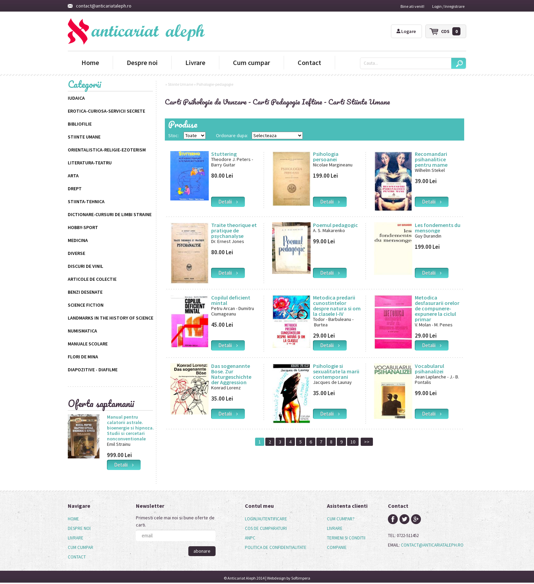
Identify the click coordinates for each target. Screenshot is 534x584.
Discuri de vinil (85, 266)
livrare (335, 528)
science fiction (86, 305)
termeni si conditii (346, 538)
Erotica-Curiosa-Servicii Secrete (106, 111)
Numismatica (82, 331)
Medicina (78, 240)
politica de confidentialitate (276, 547)
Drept (75, 188)
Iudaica (76, 98)
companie (337, 547)
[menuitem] (80, 519)
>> (367, 442)
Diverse (76, 253)
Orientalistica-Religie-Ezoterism (107, 150)
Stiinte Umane (84, 137)
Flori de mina (83, 357)
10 (352, 442)
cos (450, 31)
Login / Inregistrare (448, 6)
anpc (250, 538)
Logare (406, 31)
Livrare (195, 62)
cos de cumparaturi (266, 528)
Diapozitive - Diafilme (92, 370)
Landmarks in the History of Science (110, 318)
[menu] (80, 538)
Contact (309, 62)
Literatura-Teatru (90, 163)
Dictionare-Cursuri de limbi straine (110, 214)
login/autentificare (266, 519)
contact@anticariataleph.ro (99, 6)
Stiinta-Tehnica (86, 201)
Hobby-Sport (83, 227)
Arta (73, 176)
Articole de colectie (92, 279)
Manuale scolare (88, 344)
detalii (124, 464)
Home (90, 62)
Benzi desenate (85, 292)
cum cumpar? (341, 519)
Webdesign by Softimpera (288, 578)
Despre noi (142, 62)
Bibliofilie (80, 124)
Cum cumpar (251, 62)
